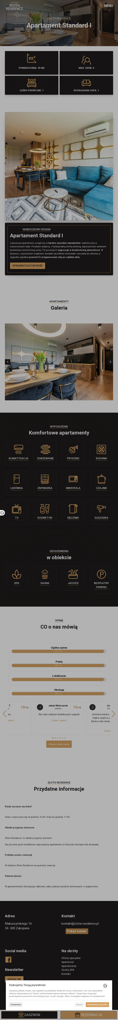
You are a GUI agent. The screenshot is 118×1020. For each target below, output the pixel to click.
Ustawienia (15, 1005)
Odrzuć (79, 1005)
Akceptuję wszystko (97, 1005)
